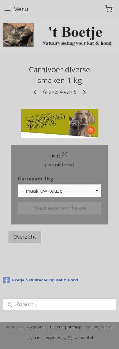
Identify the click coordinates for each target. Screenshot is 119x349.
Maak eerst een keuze (59, 207)
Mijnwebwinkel (80, 337)
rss (87, 327)
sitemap (74, 327)
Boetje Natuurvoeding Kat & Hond (40, 280)
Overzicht (24, 236)
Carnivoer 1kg (36, 178)
